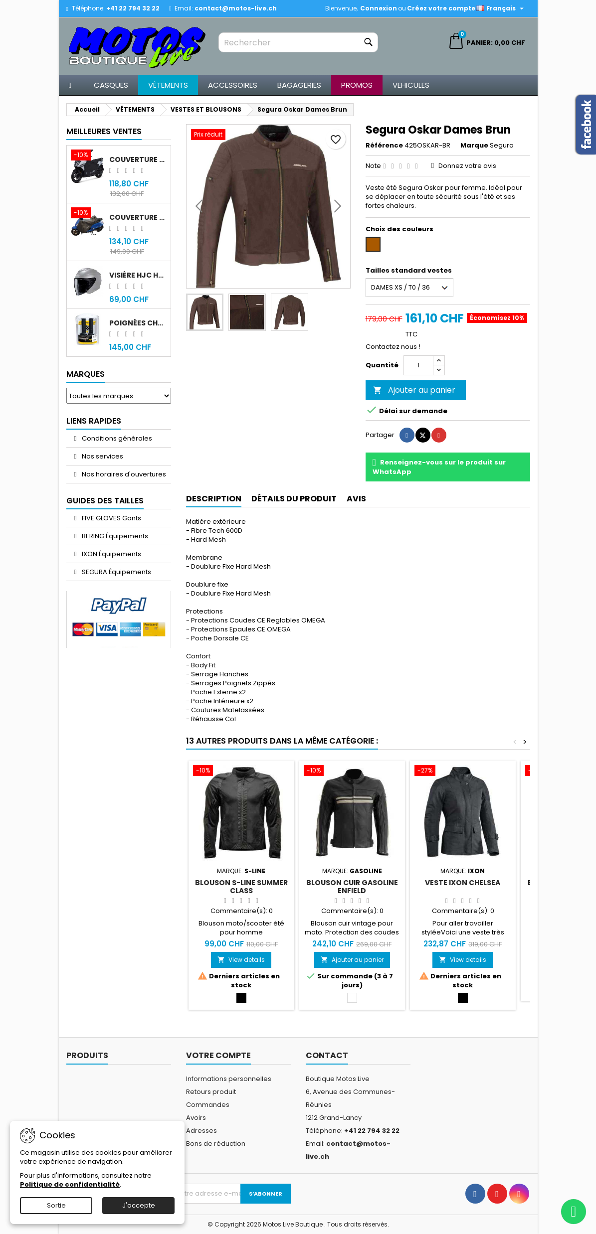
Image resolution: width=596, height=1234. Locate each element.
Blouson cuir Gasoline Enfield (352, 887)
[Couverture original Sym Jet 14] (87, 156)
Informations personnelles (228, 1078)
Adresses (201, 1130)
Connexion (378, 8)
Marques (85, 374)
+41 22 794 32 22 (133, 8)
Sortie (56, 1205)
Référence (384, 145)
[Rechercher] (298, 42)
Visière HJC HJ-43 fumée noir (138, 275)
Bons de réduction (215, 1143)
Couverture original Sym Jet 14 (138, 159)
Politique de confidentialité (70, 1184)
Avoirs (196, 1117)
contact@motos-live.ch (236, 8)
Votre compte (218, 1055)
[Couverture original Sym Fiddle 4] (87, 213)
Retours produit (211, 1091)
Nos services (101, 456)
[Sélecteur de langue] (501, 8)
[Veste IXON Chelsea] (462, 771)
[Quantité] (418, 365)
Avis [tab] (356, 498)
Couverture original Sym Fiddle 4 (138, 217)
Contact (327, 1055)
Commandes (207, 1104)
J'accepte (138, 1205)
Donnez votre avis (467, 165)
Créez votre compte (441, 8)
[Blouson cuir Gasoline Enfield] (352, 771)
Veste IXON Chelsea (462, 883)
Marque (474, 145)
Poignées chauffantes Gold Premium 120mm (138, 323)
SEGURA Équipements (115, 572)
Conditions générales (116, 438)
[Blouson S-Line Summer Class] (241, 771)
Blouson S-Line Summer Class (241, 887)
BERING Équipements (114, 536)
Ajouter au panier (414, 390)
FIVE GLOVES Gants (110, 518)
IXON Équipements (110, 554)
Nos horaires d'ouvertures (123, 474)
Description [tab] (213, 498)
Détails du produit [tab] (294, 498)
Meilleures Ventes (104, 131)
